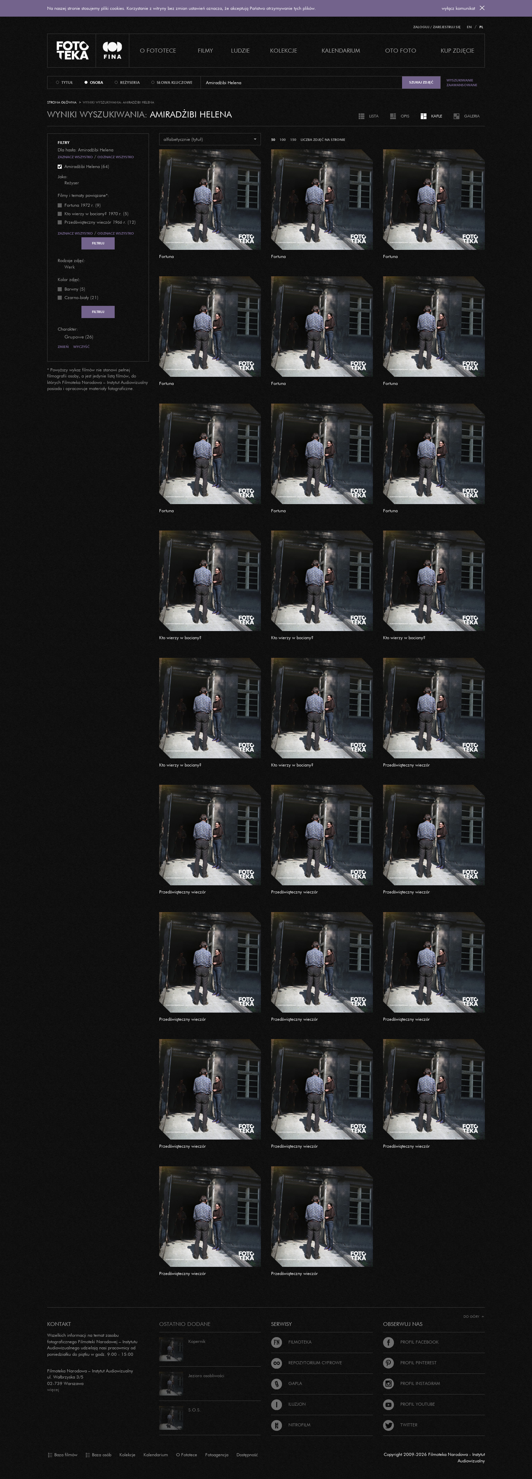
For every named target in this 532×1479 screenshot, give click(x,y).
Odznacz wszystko (115, 157)
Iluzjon (288, 1404)
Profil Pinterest (410, 1362)
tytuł (67, 82)
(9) (82, 205)
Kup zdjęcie (457, 50)
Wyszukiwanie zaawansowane (461, 82)
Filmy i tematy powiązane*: (83, 195)
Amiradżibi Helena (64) (86, 166)
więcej (53, 1389)
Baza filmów (62, 1455)
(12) (100, 222)
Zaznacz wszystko (75, 157)
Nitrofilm (290, 1424)
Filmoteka (291, 1342)
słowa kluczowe (174, 82)
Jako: (63, 176)
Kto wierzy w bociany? (180, 637)
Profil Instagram (411, 1383)
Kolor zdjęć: (69, 279)
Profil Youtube (409, 1404)
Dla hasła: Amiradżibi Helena (85, 149)
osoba (96, 82)
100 (283, 139)
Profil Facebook (411, 1342)
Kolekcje (283, 50)
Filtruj (98, 243)
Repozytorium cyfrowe (306, 1362)
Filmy (205, 50)
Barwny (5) (74, 289)
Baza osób (98, 1455)
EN (469, 27)
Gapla (286, 1383)
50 (273, 139)
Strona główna (61, 102)
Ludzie (240, 50)
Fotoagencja (216, 1454)
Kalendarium (341, 50)
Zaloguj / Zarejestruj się (437, 27)
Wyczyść (81, 347)
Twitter (400, 1424)
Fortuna (166, 256)
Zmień (63, 347)
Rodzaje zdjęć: (71, 260)
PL (481, 27)
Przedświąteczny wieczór (406, 765)
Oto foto (400, 50)
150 (293, 139)
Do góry (473, 1316)
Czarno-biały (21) (81, 297)
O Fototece (158, 50)
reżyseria (130, 82)
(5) (96, 213)
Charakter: (68, 329)
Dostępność (247, 1454)
